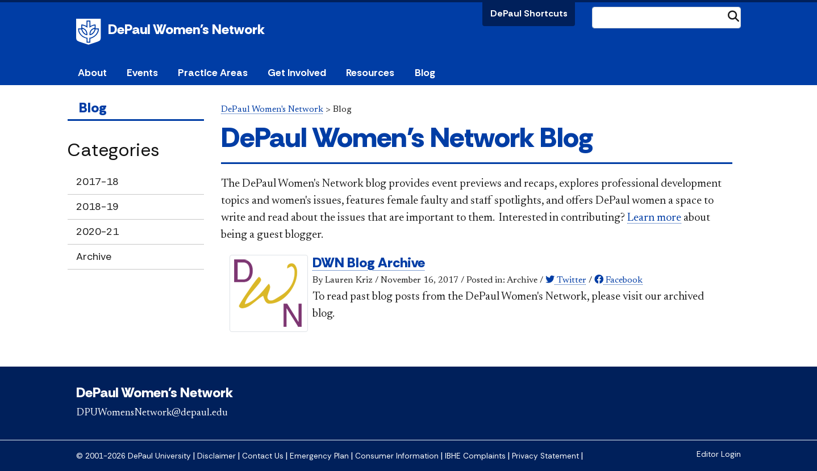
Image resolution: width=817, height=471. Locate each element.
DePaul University (90, 32)
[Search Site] (666, 17)
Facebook (618, 280)
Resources (370, 72)
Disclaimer (216, 456)
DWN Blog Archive (368, 262)
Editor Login (719, 454)
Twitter (565, 280)
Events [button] (142, 72)
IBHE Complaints (475, 456)
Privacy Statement (545, 456)
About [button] (92, 72)
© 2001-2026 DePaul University (133, 456)
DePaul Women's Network (186, 29)
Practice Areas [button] (213, 72)
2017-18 (97, 181)
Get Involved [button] (297, 72)
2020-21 (97, 231)
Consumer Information (397, 456)
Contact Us (263, 456)
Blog (425, 72)
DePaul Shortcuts (529, 13)
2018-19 (97, 206)
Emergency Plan (319, 456)
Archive (93, 256)
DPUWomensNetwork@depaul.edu (152, 413)
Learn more (654, 218)
